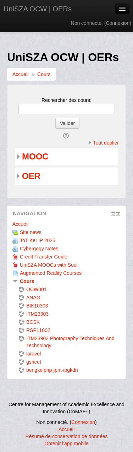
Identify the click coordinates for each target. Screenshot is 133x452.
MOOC (35, 156)
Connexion (117, 23)
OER (31, 176)
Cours (27, 281)
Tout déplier (106, 143)
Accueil (20, 224)
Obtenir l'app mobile (66, 443)
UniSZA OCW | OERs (38, 9)
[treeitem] (66, 224)
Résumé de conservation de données (67, 436)
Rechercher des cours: (66, 100)
